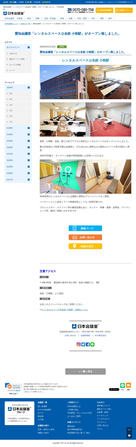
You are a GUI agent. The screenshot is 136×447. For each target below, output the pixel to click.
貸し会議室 (42, 406)
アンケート (101, 422)
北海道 (19, 18)
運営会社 (71, 426)
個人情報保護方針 (74, 429)
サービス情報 (15, 65)
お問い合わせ (70, 335)
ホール (40, 413)
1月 (10, 122)
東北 (29, 18)
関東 (37, 18)
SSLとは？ (13, 394)
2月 (10, 116)
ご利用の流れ (73, 410)
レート (12, 70)
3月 (10, 110)
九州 (93, 18)
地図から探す (43, 433)
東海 (62, 18)
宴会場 (40, 416)
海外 (110, 18)
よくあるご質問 (74, 416)
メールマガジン (103, 419)
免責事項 (100, 402)
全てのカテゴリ (13, 47)
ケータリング (102, 415)
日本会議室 (9, 18)
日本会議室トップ (11, 24)
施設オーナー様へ (104, 409)
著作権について (103, 406)
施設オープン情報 (17, 59)
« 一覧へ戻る (85, 371)
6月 (10, 93)
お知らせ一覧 (25, 24)
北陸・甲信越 (49, 18)
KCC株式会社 (101, 335)
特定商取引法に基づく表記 (78, 433)
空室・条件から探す (46, 429)
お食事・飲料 (102, 412)
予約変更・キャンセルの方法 (79, 413)
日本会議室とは (74, 406)
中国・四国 (82, 18)
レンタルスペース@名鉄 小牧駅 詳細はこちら (65, 310)
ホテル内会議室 (44, 410)
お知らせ (13, 53)
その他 (40, 419)
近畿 (70, 18)
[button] (13, 387)
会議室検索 (85, 335)
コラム (100, 429)
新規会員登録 (105, 10)
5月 (10, 99)
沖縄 (102, 18)
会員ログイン (125, 10)
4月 (10, 105)
